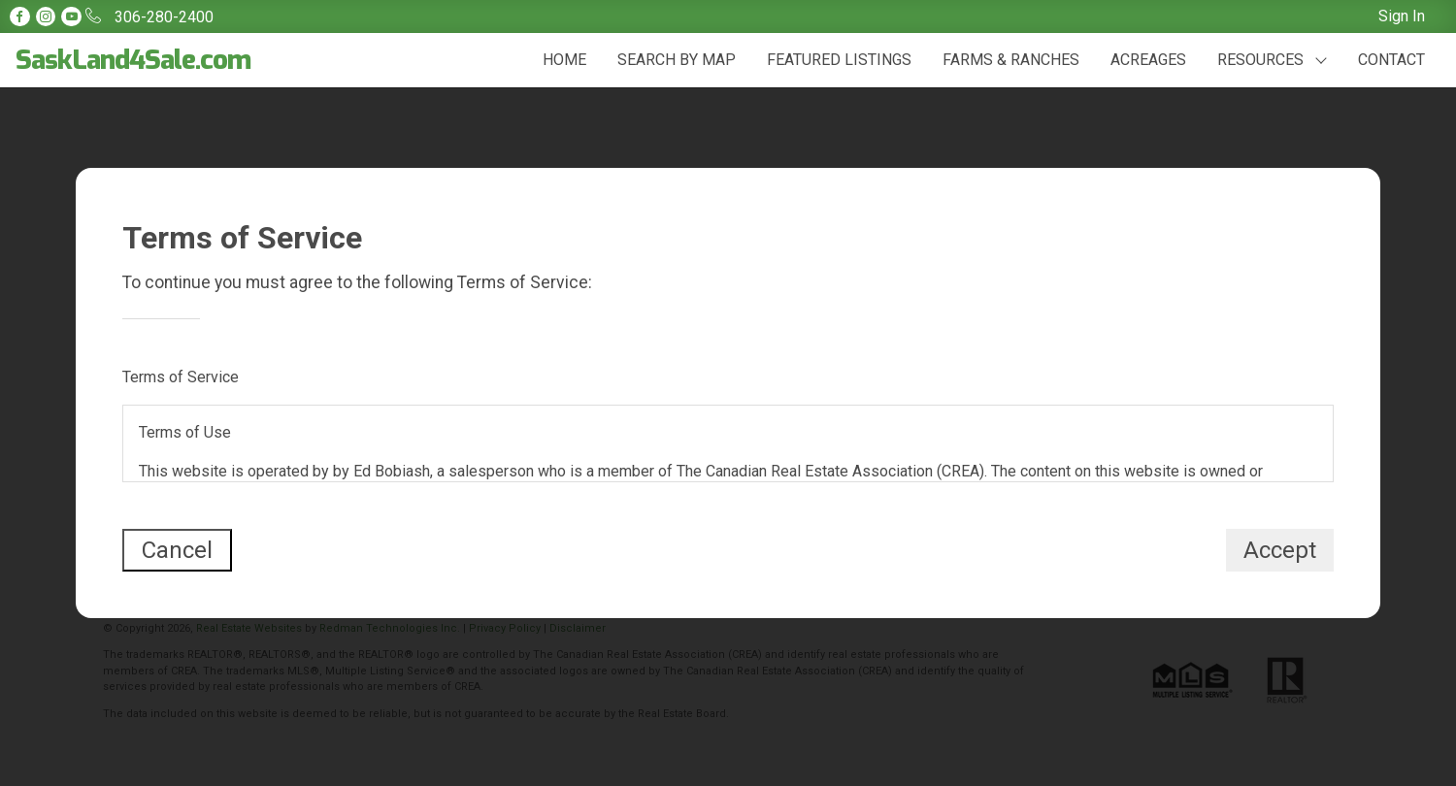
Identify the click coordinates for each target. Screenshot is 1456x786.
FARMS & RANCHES (1011, 59)
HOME (564, 59)
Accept (1279, 550)
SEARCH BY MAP (676, 59)
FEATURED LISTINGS (839, 59)
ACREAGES (1148, 59)
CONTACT (1391, 59)
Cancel (177, 550)
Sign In (1401, 16)
